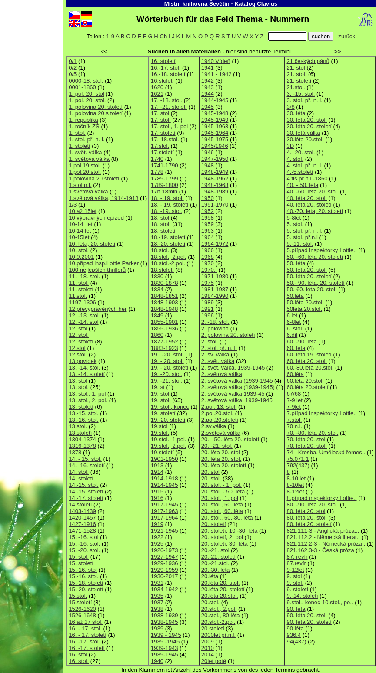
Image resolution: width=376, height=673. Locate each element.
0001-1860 (82, 87)
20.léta (209, 576)
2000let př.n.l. (218, 635)
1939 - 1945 (166, 635)
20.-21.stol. (215, 563)
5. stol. (294, 224)
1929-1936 (164, 563)
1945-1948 (215, 113)
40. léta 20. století (309, 204)
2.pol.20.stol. (217, 413)
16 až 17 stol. (86, 622)
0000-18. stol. (86, 80)
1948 (207, 165)
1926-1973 (164, 550)
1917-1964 (164, 517)
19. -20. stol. (166, 374)
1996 (207, 315)
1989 (207, 302)
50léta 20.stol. (304, 309)
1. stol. (77, 133)
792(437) (297, 465)
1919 (157, 524)
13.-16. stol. (84, 419)
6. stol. (294, 328)
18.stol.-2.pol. (168, 263)
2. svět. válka (218, 361)
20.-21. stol (215, 550)
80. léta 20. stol (305, 511)
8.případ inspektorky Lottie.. (321, 498)
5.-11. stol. (299, 243)
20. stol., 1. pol (219, 498)
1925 (157, 543)
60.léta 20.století (307, 387)
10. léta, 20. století (92, 243)
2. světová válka (221, 374)
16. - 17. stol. (85, 628)
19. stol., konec (170, 406)
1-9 (110, 36)
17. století (163, 133)
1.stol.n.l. (80, 185)
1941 (207, 67)
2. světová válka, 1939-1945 (237, 400)
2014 (207, 654)
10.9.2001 (81, 256)
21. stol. (296, 74)
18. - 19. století (170, 204)
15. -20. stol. (84, 550)
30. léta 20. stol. (306, 120)
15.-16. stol (83, 569)
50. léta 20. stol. (306, 270)
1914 (157, 472)
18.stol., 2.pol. (168, 256)
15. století (81, 563)
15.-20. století (86, 589)
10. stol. (79, 250)
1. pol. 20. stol (86, 93)
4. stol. (294, 159)
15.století (80, 602)
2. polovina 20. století (228, 335)
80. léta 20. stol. (306, 517)
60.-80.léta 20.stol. (309, 367)
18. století (163, 230)
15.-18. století (86, 583)
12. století (81, 341)
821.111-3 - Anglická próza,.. (322, 530)
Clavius (267, 3)
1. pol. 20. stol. (87, 100)
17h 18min (164, 191)
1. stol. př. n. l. (86, 139)
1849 (157, 315)
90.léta (294, 628)
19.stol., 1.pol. (168, 439)
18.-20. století (168, 243)
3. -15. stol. (300, 93)
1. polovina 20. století (96, 106)
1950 (207, 198)
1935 (157, 596)
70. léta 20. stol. (306, 446)
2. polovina (215, 328)
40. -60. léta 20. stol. (312, 191)
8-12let (295, 491)
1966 (207, 250)
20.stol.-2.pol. (218, 622)
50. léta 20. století (309, 276)
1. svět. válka (85, 152)
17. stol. (161, 120)
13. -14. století (87, 374)
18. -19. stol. (166, 211)
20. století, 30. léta (224, 543)
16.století (162, 80)
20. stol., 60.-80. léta (227, 517)
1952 (207, 211)
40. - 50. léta (302, 185)
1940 (157, 661)
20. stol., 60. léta (222, 511)
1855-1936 (164, 328)
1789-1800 (164, 185)
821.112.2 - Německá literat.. (322, 537)
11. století (81, 289)
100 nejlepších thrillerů (97, 270)
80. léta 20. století (309, 524)
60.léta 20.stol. (304, 380)
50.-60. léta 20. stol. (311, 289)
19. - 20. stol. (167, 361)
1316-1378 (82, 446)
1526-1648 (82, 615)
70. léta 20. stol (305, 439)
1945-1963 (215, 126)
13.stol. (78, 426)
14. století (81, 478)
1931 (157, 583)
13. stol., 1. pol (87, 393)
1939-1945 (164, 654)
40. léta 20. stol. (306, 198)
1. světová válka (89, 159)
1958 (207, 217)
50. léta (295, 263)
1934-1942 (164, 589)
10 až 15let (82, 211)
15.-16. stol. (84, 576)
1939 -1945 (165, 641)
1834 (157, 289)
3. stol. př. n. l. (304, 100)
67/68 (293, 393)
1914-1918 (164, 478)
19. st (158, 387)
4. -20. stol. (300, 152)
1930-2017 (164, 576)
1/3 (73, 204)
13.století (80, 433)
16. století (163, 61)
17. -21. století (169, 106)
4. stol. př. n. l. (304, 165)
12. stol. (79, 335)
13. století (81, 406)
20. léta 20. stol (220, 452)
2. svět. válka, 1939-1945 (233, 367)
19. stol (160, 393)
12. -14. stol (84, 322)
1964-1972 (215, 243)
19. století (163, 413)
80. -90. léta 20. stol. (312, 504)
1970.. (209, 270)
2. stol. (209, 341)
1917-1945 (164, 504)
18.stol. (160, 250)
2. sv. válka (215, 354)
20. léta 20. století (223, 465)
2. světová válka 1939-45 (233, 393)
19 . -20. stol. (167, 354)
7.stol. (294, 419)
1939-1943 (164, 648)
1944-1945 (215, 100)
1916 (157, 498)
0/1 (73, 61)
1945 (207, 106)
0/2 (73, 67)
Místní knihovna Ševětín (197, 3)
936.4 (293, 635)
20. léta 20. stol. (221, 459)
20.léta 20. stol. (220, 583)
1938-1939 (164, 615)
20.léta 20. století (223, 589)
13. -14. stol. (84, 367)
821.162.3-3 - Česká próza (320, 550)
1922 (157, 537)
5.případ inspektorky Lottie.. (321, 250)
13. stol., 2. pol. (88, 400)
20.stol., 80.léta (220, 615)
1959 (207, 224)
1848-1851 (164, 296)
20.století (212, 628)
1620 (157, 87)
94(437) (296, 641)
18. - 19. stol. (167, 198)
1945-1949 (215, 120)
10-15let (79, 237)
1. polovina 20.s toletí (96, 113)
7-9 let (294, 400)
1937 (157, 602)
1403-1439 (82, 511)
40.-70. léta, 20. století (314, 211)
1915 (157, 491)
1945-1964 (215, 133)
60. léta (295, 348)
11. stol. (79, 283)
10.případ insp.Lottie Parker (104, 263)
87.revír (296, 563)
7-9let (293, 406)
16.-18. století (168, 74)
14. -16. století (87, 465)
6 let (291, 315)
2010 (207, 648)
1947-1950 (215, 159)
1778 (157, 172)
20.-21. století (218, 556)
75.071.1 (297, 459)
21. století (298, 80)
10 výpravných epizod (96, 217)
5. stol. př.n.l (301, 237)
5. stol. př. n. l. (304, 230)
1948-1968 (215, 185)
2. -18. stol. (215, 322)
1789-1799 (164, 178)
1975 (207, 283)
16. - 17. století (87, 635)
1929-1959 (164, 569)
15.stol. (78, 596)
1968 (207, 256)
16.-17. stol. (166, 67)
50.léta (294, 296)
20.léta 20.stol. (219, 596)
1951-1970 (215, 204)
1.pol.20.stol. (85, 172)
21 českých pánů (307, 61)
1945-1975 (215, 139)
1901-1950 (164, 459)
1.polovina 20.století (94, 178)
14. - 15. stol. (85, 459)
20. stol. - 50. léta (223, 491)
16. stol (78, 654)
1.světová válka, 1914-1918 (103, 198)
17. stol (160, 113)
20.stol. (210, 602)
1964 (207, 237)
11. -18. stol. (84, 276)
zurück (346, 36)
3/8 (290, 106)
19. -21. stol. (166, 380)
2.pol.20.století (219, 419)
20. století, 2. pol (222, 537)
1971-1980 (215, 276)
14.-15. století (86, 491)
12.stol (77, 348)
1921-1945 (164, 530)
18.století (162, 270)
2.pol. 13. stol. (219, 406)
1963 (207, 230)
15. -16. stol (84, 537)
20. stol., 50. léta (222, 504)
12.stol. (78, 354)
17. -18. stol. (166, 100)
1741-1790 (164, 165)
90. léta (295, 609)
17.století (162, 152)
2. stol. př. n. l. (219, 348)
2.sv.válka (213, 426)
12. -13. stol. (84, 315)
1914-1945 (164, 485)
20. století (213, 524)
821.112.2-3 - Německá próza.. (325, 543)
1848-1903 (164, 302)
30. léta (295, 113)
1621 (157, 93)
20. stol (210, 472)
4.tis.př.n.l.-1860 (306, 178)
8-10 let (296, 478)
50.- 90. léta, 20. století (315, 283)
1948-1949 (215, 172)
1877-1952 (164, 341)
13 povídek (82, 361)
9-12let (295, 569)
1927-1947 (164, 556)
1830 (157, 276)
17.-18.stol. (165, 139)
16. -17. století (87, 648)
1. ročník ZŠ (84, 126)
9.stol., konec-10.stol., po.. (319, 602)
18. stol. (161, 224)
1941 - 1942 (216, 74)
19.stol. (160, 433)
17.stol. (160, 146)
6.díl (291, 335)
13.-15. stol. (84, 413)
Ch (163, 36)
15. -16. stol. (84, 543)
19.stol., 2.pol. (168, 446)
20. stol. (211, 478)
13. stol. (79, 387)
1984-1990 (215, 296)
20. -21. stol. (217, 446)
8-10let (295, 485)
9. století (297, 589)
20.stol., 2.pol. (219, 609)
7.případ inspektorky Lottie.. (321, 413)
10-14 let (81, 224)
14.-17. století (86, 498)
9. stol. (294, 583)
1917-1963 (164, 511)
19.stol (159, 426)
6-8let (293, 322)
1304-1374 (82, 439)
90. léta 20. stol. (306, 615)
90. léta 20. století (309, 622)
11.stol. (78, 296)
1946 (207, 152)
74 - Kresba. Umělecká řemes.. (325, 452)
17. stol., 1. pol (169, 126)
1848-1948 (164, 309)
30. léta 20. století (309, 126)
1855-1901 (164, 322)
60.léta (294, 374)
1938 (157, 609)
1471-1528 (82, 530)
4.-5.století (299, 172)
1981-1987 (215, 289)
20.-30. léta (215, 569)
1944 (207, 93)
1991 (207, 309)
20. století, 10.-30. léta (229, 530)
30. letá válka (303, 133)
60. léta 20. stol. (306, 361)
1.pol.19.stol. (85, 165)
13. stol (78, 380)
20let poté (213, 661)
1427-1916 (82, 524)
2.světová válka (220, 433)
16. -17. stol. (84, 641)
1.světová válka (88, 191)
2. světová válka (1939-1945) (238, 387)
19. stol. (161, 400)
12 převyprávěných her (97, 309)
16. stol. (79, 661)
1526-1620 (82, 609)
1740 (157, 159)
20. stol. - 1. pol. (221, 485)
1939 (157, 628)
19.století (162, 452)
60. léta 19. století (309, 354)
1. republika (83, 120)
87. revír (296, 556)
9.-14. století (302, 596)
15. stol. (79, 556)
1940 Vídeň (215, 61)
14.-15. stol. (84, 485)
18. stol (160, 217)
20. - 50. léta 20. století (230, 439)
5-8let (293, 217)
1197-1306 (82, 302)
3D (290, 146)
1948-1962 (215, 178)
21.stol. (295, 87)
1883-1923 (164, 348)
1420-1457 (82, 517)
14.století (80, 504)
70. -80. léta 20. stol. (312, 433)
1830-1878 (164, 283)
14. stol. (79, 472)
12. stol (78, 328)
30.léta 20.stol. (304, 139)
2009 (207, 641)
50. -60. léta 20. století (314, 256)
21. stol (295, 67)
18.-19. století (168, 237)
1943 (207, 87)
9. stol (294, 576)
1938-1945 (164, 622)
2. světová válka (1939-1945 (237, 380)
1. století (79, 146)
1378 (75, 452)
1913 (157, 465)
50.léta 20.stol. (304, 302)
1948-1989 (215, 191)
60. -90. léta (301, 341)
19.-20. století (168, 419)
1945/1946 (214, 146)
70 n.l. (294, 426)
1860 (157, 335)
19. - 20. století (170, 367)
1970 (207, 263)
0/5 (73, 74)
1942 (207, 80)
